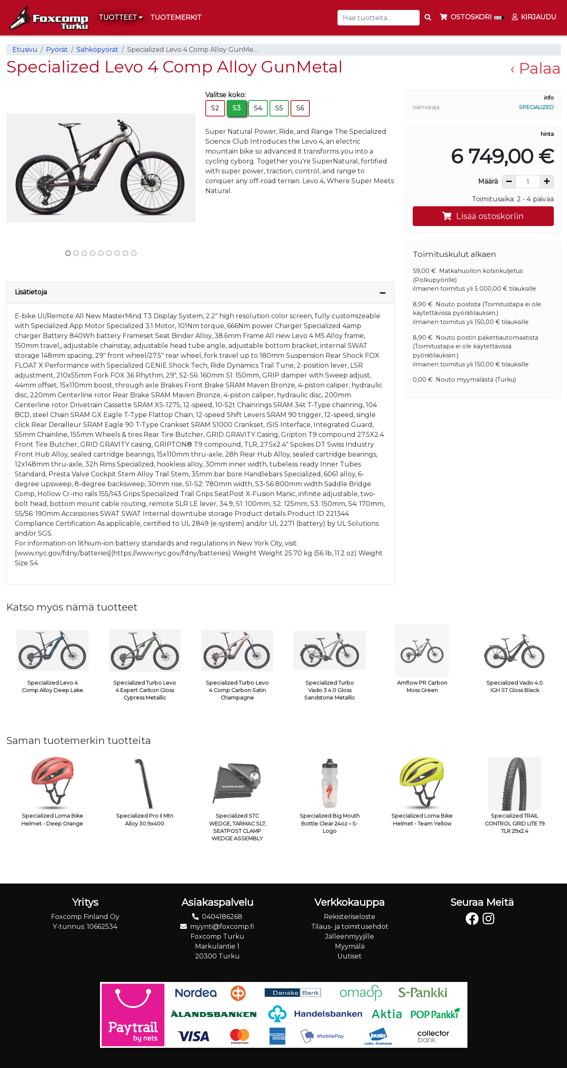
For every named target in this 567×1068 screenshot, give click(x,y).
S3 (236, 108)
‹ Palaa (535, 68)
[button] (20, 168)
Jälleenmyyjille (349, 936)
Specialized (536, 107)
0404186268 (222, 917)
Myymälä (350, 946)
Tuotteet (121, 17)
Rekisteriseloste (349, 917)
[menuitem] (176, 17)
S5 (279, 108)
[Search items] (428, 17)
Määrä (488, 181)
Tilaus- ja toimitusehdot (349, 926)
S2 (215, 108)
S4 (258, 108)
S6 (300, 108)
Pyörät (57, 50)
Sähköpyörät (98, 50)
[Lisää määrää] (547, 181)
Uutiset (349, 956)
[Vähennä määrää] (509, 181)
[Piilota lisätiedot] (382, 292)
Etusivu (24, 50)
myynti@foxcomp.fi (222, 926)
